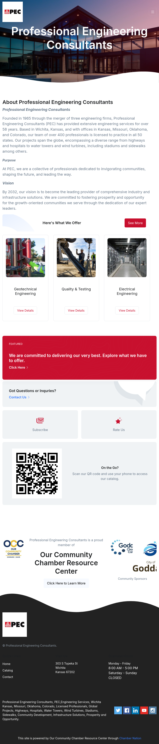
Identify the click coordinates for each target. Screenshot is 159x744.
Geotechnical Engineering (25, 291)
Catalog (7, 670)
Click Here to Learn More (66, 583)
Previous (105, 554)
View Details (25, 310)
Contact (7, 677)
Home (6, 664)
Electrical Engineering (127, 291)
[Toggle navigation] (153, 12)
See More (135, 223)
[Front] (13, 12)
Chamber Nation (130, 738)
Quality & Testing (76, 289)
